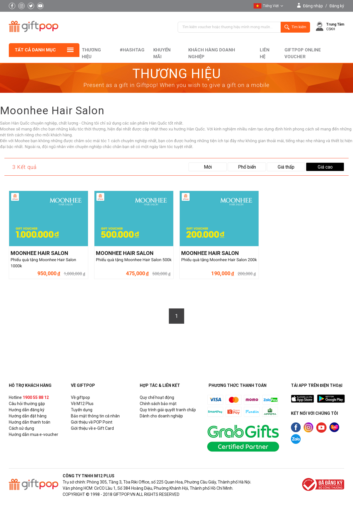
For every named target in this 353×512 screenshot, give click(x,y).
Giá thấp (286, 167)
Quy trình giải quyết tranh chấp (168, 409)
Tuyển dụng (81, 409)
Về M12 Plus (82, 403)
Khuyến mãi (162, 53)
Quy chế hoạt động (157, 397)
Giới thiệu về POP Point (91, 422)
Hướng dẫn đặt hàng (27, 416)
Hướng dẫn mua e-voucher (33, 434)
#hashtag (132, 50)
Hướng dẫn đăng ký (26, 409)
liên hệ (264, 53)
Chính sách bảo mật (158, 403)
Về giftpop (80, 397)
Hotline (29, 397)
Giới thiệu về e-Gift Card (92, 428)
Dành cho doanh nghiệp (161, 416)
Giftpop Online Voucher (302, 53)
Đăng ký (336, 6)
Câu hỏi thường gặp (27, 403)
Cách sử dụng (21, 428)
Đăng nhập (313, 6)
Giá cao (325, 167)
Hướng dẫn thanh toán (29, 422)
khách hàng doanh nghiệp (211, 53)
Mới (208, 167)
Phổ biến (247, 167)
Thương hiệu (91, 53)
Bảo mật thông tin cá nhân (95, 416)
